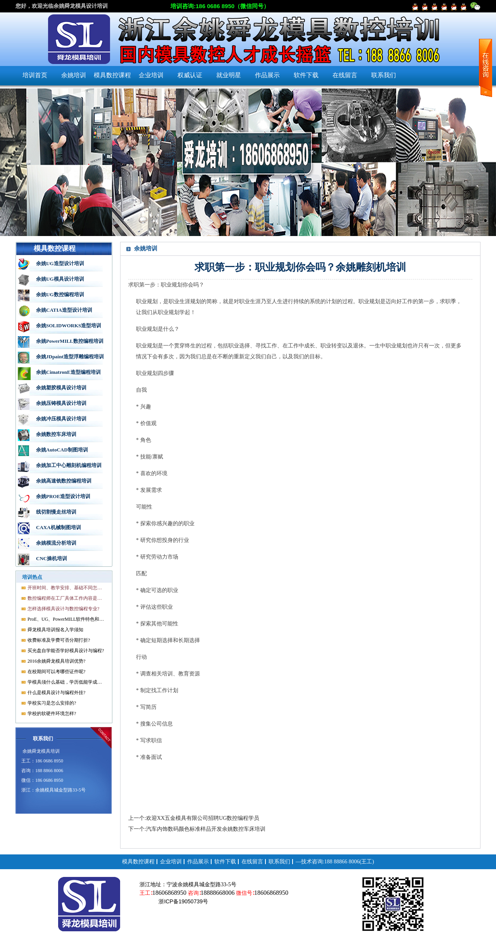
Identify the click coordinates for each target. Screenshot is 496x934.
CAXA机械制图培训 (58, 527)
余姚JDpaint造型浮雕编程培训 (70, 356)
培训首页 (34, 75)
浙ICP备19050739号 (182, 901)
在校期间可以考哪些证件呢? (56, 671)
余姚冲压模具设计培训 (61, 419)
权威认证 (189, 75)
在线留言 (344, 75)
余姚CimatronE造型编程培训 (68, 372)
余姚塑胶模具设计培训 (61, 388)
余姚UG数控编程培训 (60, 294)
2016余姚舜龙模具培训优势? (56, 661)
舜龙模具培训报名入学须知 (55, 629)
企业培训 (151, 75)
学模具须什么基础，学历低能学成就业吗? (66, 682)
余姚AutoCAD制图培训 (62, 450)
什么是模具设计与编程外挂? (56, 692)
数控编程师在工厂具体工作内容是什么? (66, 598)
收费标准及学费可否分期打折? (59, 640)
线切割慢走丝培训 (56, 512)
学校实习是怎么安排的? (52, 703)
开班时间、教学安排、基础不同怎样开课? (66, 587)
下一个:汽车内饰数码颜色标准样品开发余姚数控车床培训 (196, 829)
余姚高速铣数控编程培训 (63, 481)
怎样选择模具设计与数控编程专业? (63, 608)
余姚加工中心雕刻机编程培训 (69, 465)
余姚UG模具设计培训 (60, 279)
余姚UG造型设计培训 (60, 263)
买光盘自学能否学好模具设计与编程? (66, 650)
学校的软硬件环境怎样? (52, 713)
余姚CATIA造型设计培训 (64, 310)
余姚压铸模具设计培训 (61, 403)
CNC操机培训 (51, 558)
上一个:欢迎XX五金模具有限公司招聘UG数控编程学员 (193, 818)
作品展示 (267, 75)
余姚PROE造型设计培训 (63, 496)
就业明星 (228, 75)
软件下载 (306, 75)
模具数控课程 (112, 75)
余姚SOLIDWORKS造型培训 (68, 325)
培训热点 (32, 577)
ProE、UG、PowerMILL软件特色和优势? (66, 619)
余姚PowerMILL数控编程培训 (69, 341)
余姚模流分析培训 (56, 543)
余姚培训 (73, 75)
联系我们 (383, 75)
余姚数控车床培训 (56, 434)
